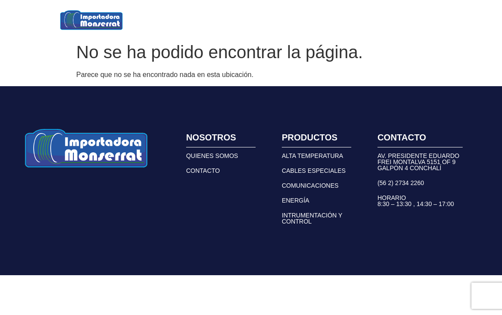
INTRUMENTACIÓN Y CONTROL (312, 218)
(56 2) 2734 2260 (394, 20)
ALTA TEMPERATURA (312, 155)
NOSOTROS (242, 20)
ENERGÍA (295, 200)
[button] (183, 20)
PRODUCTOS (182, 20)
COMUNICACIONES (310, 185)
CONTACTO (295, 20)
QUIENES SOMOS (212, 155)
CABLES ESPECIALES (314, 170)
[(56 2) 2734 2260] (353, 20)
